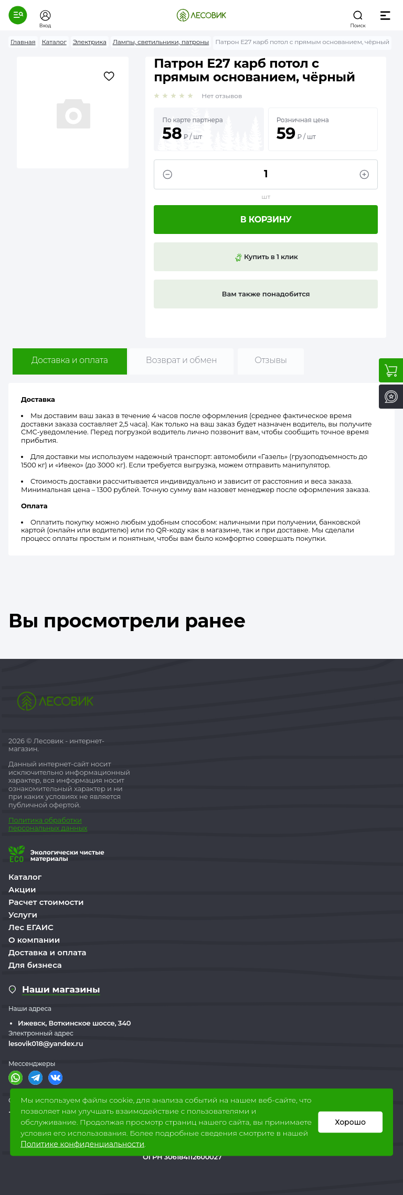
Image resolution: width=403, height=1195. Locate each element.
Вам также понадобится (266, 294)
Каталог (24, 877)
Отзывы (270, 360)
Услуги (22, 915)
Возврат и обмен (181, 360)
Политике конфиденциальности (82, 1144)
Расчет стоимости (46, 902)
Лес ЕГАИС (31, 927)
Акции (22, 889)
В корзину (266, 220)
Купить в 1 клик (266, 257)
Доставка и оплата (69, 360)
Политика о (28, 820)
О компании (34, 940)
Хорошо (350, 1122)
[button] (17, 15)
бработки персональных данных (47, 824)
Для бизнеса (35, 965)
